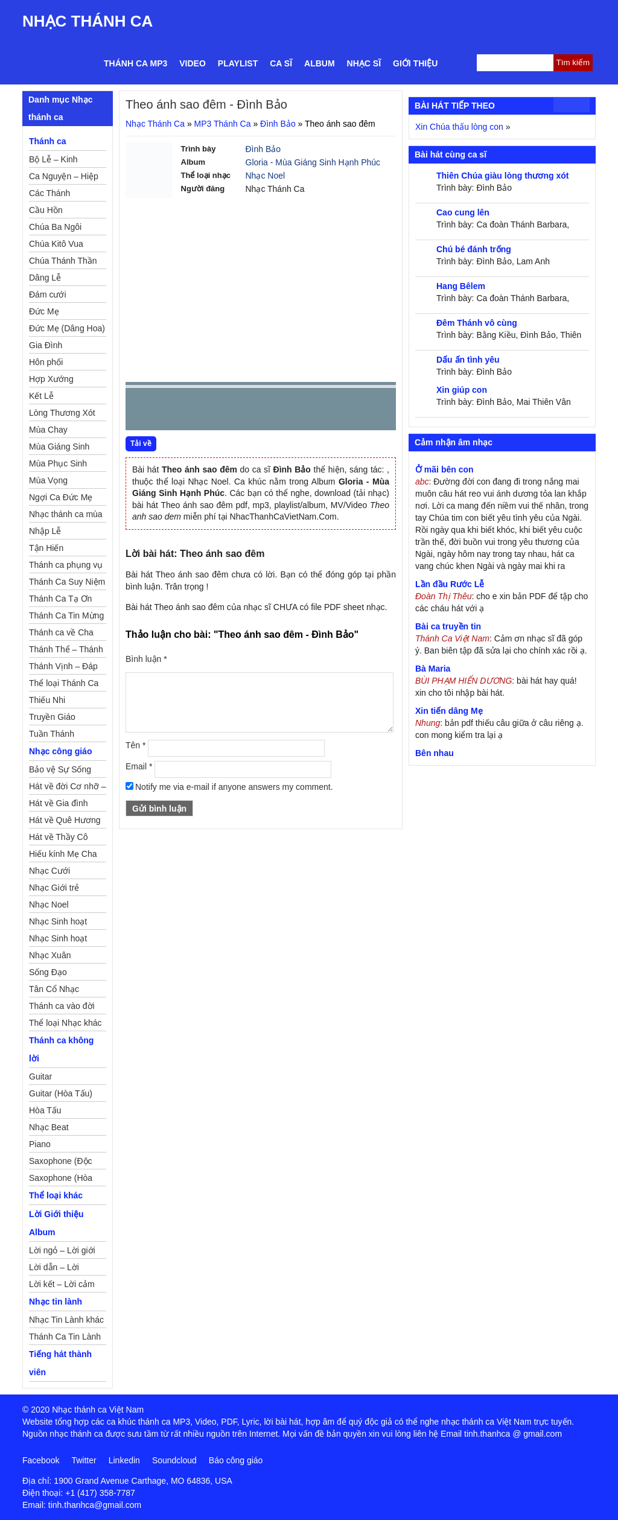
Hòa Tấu (45, 1110)
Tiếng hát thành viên (60, 1363)
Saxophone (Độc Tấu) (60, 1162)
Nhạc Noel (265, 175)
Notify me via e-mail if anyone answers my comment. (229, 787)
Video (192, 63)
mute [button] (315, 409)
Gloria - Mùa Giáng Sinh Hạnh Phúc (313, 162)
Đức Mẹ (44, 311)
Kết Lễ (41, 396)
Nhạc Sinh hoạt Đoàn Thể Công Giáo (59, 923)
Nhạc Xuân (50, 955)
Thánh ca (47, 141)
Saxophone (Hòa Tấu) (60, 1179)
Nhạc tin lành (55, 1301)
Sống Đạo (48, 972)
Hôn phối (46, 362)
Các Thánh (49, 193)
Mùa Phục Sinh (58, 463)
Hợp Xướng (51, 379)
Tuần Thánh (51, 734)
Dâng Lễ (45, 277)
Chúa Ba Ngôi (55, 227)
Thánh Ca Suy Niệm (67, 582)
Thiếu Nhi (47, 700)
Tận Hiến (46, 548)
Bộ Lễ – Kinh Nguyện (53, 161)
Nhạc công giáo (60, 751)
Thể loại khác (56, 1195)
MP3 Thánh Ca (222, 124)
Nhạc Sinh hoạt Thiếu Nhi (58, 940)
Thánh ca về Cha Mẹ (61, 634)
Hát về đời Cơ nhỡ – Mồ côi (67, 788)
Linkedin (124, 1460)
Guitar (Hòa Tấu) (60, 1093)
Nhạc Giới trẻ (54, 887)
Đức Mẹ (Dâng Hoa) (67, 328)
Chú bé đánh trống (473, 249)
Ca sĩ (281, 63)
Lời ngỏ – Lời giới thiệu (62, 1252)
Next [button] (203, 412)
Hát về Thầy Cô (58, 837)
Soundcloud (174, 1460)
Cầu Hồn (46, 210)
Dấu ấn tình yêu (468, 359)
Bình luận (146, 659)
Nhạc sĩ (364, 63)
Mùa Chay (48, 429)
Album (319, 63)
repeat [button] (242, 411)
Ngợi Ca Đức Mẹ (60, 497)
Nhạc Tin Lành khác (66, 1319)
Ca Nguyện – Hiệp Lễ (63, 178)
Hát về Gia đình (58, 803)
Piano (40, 1144)
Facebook (40, 1460)
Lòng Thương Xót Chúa (62, 414)
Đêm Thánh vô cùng (476, 323)
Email (139, 766)
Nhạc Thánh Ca (87, 21)
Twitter (83, 1460)
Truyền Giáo (52, 717)
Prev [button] (142, 412)
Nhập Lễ (45, 531)
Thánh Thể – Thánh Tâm (66, 651)
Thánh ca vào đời (62, 1006)
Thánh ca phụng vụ (66, 565)
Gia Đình (45, 345)
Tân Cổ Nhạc (54, 989)
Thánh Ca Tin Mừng (66, 615)
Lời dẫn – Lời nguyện (54, 1269)
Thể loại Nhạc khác (65, 1023)
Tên (135, 745)
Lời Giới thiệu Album (56, 1223)
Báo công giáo (236, 1460)
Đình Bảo (278, 124)
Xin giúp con (461, 390)
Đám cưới (47, 294)
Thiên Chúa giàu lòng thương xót (502, 175)
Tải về (140, 443)
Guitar (40, 1076)
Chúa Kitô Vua (56, 244)
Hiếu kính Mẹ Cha (63, 854)
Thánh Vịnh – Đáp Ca (63, 668)
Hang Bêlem (460, 286)
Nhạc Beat (49, 1127)
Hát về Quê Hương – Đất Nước (65, 821)
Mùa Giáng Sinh (59, 446)
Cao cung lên (462, 212)
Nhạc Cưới (49, 871)
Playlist (238, 63)
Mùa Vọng (48, 480)
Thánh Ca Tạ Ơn (60, 598)
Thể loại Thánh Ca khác (63, 685)
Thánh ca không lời (61, 1049)
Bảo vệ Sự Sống (60, 769)
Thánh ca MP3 (135, 63)
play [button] (172, 409)
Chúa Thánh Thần (63, 261)
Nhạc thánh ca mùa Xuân (66, 516)
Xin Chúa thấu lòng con (459, 127)
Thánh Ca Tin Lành (65, 1336)
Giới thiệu (415, 63)
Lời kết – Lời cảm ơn (62, 1286)
